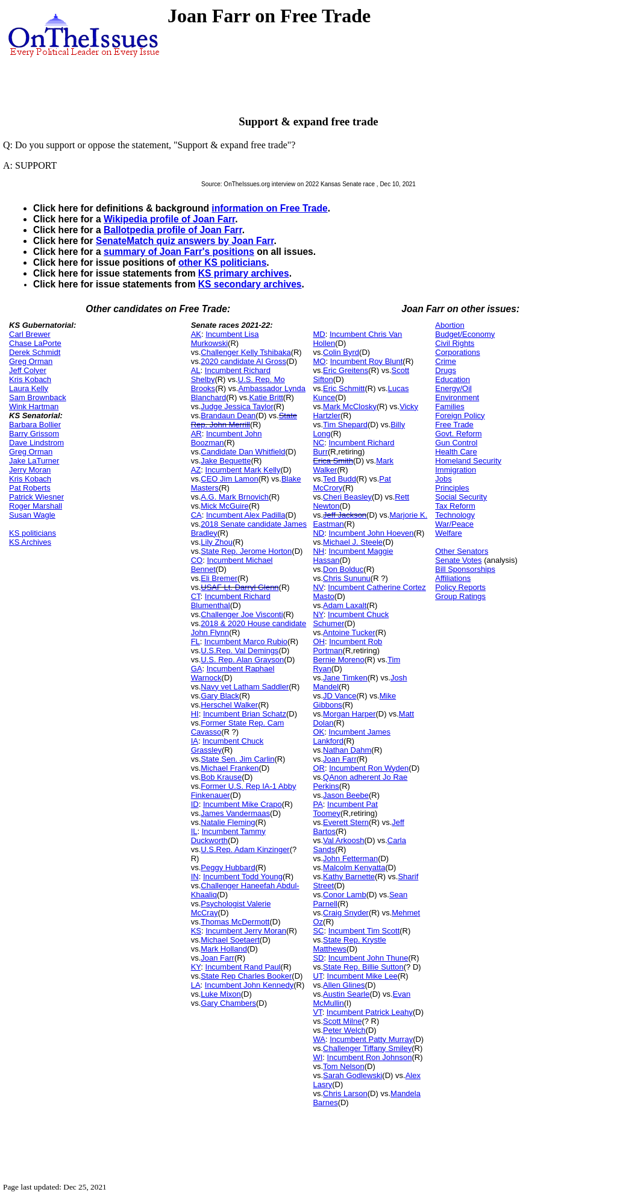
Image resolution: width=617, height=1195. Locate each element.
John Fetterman (350, 858)
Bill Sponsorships (465, 569)
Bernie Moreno (338, 659)
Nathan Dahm (347, 749)
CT (196, 596)
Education (452, 379)
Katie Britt (266, 397)
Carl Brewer (30, 334)
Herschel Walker (229, 704)
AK (196, 334)
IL (194, 831)
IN (195, 876)
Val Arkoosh (343, 840)
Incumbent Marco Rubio (245, 641)
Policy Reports (460, 587)
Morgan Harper (349, 713)
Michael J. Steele (353, 542)
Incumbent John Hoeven (370, 533)
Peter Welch (344, 1030)
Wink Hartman (33, 406)
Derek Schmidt (34, 352)
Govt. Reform (458, 433)
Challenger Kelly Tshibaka (245, 352)
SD (318, 957)
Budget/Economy (465, 334)
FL (195, 641)
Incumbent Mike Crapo (242, 804)
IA (194, 740)
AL (196, 370)
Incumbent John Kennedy (249, 985)
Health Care (456, 451)
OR (319, 768)
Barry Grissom (34, 433)
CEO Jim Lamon (229, 478)
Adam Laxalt (344, 605)
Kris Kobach (30, 379)
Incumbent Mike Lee (362, 975)
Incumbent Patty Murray (371, 1039)
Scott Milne (342, 1021)
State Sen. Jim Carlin (237, 759)
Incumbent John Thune (368, 957)
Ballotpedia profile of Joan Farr (173, 230)
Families (449, 406)
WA (319, 1039)
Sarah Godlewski (352, 1075)
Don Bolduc (343, 569)
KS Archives (30, 542)
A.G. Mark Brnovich (235, 496)
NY (318, 614)
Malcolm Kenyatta (354, 867)
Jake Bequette (226, 460)
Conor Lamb (344, 894)
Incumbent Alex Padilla (246, 514)
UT (317, 975)
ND (318, 533)
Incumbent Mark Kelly (243, 469)
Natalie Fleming (228, 822)
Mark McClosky (350, 406)
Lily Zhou (217, 542)
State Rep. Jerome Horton (246, 551)
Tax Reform (455, 505)
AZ (196, 469)
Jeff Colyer (27, 370)
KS (196, 930)
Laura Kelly (28, 388)
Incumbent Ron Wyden (369, 768)
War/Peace (454, 523)
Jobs (443, 478)
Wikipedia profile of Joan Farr (169, 219)
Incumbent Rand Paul (243, 966)
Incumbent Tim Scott (364, 930)
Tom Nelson (344, 1066)
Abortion (449, 325)
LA (196, 985)
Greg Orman (30, 361)
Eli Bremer (219, 578)
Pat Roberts (30, 487)
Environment (457, 397)
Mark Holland (224, 948)
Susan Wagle (32, 514)
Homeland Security (468, 460)
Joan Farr (217, 957)
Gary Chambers (228, 1003)
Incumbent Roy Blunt (366, 361)
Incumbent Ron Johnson (369, 1057)
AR (196, 433)
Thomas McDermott (235, 921)
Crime (445, 361)
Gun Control (456, 442)
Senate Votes (458, 560)
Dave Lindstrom (36, 442)
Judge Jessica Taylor (237, 406)
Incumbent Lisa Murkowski (225, 339)
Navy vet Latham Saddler (245, 686)
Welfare (448, 533)
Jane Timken (345, 677)
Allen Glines (344, 985)
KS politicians (32, 533)
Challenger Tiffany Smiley (367, 1048)
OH (319, 641)
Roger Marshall (35, 505)
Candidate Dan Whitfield (243, 451)
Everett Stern (346, 822)
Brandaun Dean (228, 415)
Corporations (457, 352)
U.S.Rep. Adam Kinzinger (245, 849)
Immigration (455, 469)
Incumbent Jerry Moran (245, 930)
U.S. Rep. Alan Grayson (242, 659)
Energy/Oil (453, 388)
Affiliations (453, 578)
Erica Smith (332, 460)
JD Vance (339, 695)
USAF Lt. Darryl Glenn (239, 587)
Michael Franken (229, 768)
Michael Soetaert (230, 939)
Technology (455, 514)
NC (318, 442)
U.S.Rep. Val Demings (239, 650)
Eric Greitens (345, 370)
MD (319, 334)
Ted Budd (339, 478)
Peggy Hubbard (228, 867)
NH (318, 551)
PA (317, 804)
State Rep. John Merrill (244, 420)
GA (196, 668)
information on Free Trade (269, 208)
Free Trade (454, 424)
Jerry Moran (30, 469)
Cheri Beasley (347, 496)
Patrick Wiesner (36, 496)
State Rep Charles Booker (246, 975)
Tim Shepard (345, 424)
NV (318, 587)
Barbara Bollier (35, 424)
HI (195, 713)
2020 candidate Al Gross (243, 361)
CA (196, 514)
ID (195, 804)
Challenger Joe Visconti (242, 614)
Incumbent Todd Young (243, 876)
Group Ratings (460, 596)
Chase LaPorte (35, 343)
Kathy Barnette (349, 876)
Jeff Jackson (344, 514)
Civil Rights (454, 343)
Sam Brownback (37, 397)
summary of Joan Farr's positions (179, 251)
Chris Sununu (347, 578)
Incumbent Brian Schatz (244, 713)
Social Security (461, 496)
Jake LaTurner (34, 460)
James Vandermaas (235, 813)
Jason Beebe (346, 795)
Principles (452, 487)
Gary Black (220, 695)
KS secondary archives (250, 284)
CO (197, 560)
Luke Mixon (220, 994)
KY (196, 966)
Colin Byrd (341, 352)
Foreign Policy (459, 415)
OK (318, 731)
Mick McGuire (224, 505)
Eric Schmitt (344, 388)
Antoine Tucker (349, 632)
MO (319, 361)
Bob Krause (221, 777)
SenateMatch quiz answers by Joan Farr (185, 241)
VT (317, 1012)
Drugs (445, 370)
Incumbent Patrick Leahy (370, 1012)
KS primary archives (243, 273)
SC (318, 930)
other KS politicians (222, 262)
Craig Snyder (346, 912)
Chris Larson (345, 1093)
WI (317, 1057)
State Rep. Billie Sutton (363, 966)
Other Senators (461, 551)
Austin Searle (346, 994)
